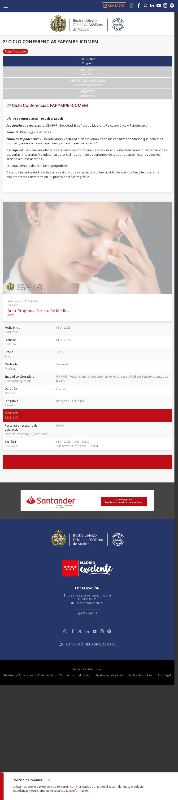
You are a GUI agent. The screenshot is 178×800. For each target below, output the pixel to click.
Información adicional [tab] (87, 83)
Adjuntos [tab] (87, 93)
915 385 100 (89, 599)
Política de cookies (140, 675)
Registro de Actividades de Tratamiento (29, 675)
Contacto (87, 613)
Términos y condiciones (74, 675)
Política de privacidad (109, 675)
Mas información (77, 791)
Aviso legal (164, 675)
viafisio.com (94, 669)
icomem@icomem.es (89, 603)
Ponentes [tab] (87, 72)
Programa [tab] (88, 61)
